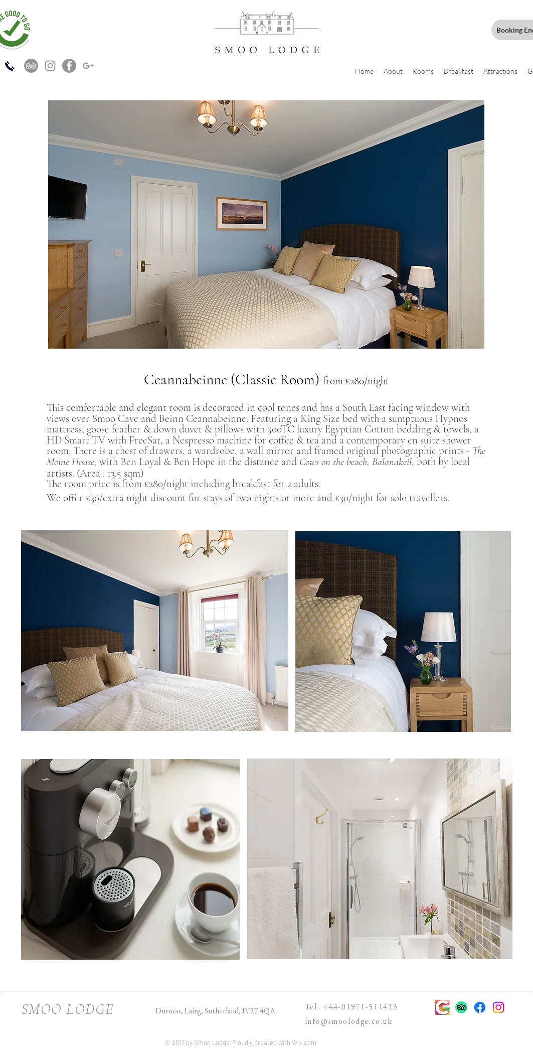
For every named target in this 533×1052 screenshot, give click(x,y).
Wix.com (304, 1042)
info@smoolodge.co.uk (349, 1022)
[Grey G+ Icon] (88, 66)
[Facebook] (479, 1007)
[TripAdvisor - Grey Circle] (31, 66)
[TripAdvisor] (461, 1007)
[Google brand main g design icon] (442, 1007)
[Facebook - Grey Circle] (69, 66)
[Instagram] (498, 1007)
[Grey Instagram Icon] (50, 66)
